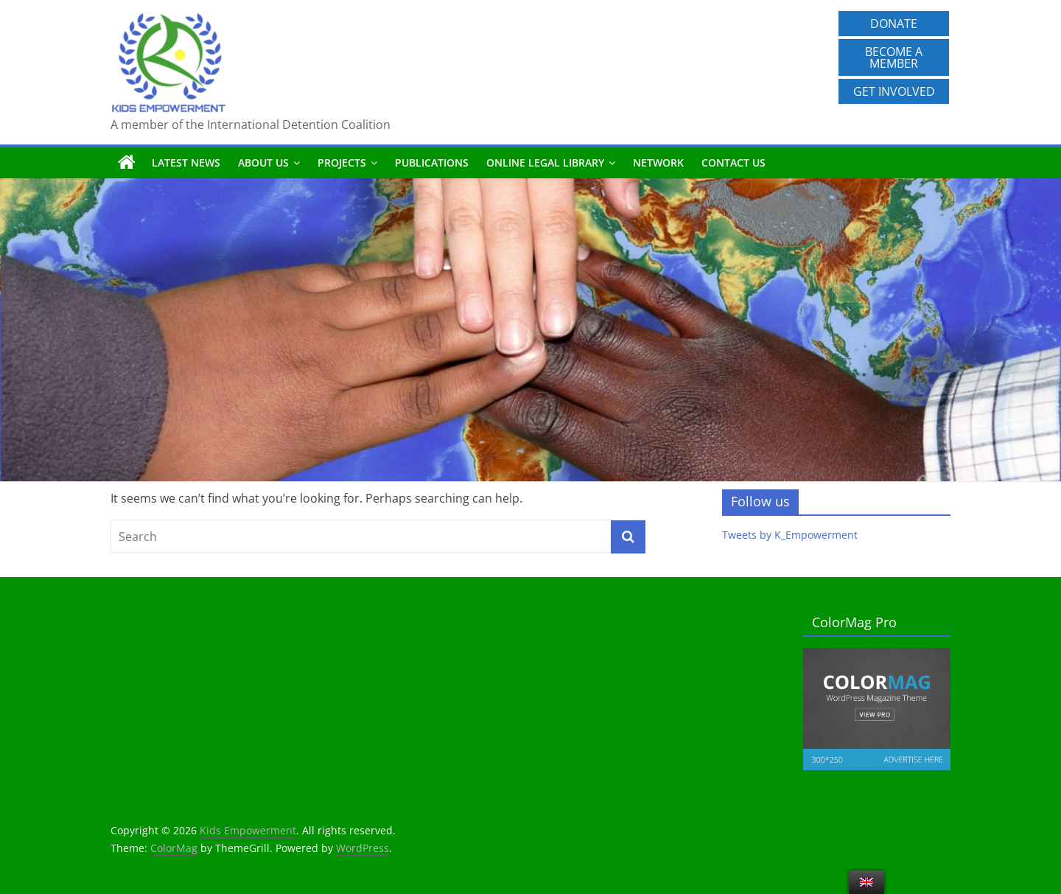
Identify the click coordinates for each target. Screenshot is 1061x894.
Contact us (733, 163)
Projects (342, 163)
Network (658, 163)
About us (263, 163)
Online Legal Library (545, 163)
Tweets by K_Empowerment (790, 535)
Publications (432, 163)
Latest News (186, 163)
